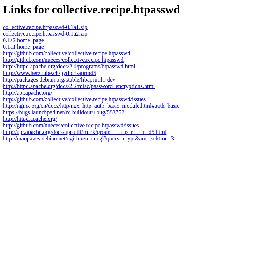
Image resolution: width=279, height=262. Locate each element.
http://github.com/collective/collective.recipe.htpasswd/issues (74, 99)
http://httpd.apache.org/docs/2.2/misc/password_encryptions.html (79, 86)
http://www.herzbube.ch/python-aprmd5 (49, 73)
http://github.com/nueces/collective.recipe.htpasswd (63, 60)
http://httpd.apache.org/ (30, 119)
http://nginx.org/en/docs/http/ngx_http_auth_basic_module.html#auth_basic (91, 106)
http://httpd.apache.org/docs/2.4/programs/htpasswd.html (69, 66)
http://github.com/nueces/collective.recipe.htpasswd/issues (71, 125)
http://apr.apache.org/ (27, 93)
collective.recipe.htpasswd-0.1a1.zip (45, 27)
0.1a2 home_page (23, 40)
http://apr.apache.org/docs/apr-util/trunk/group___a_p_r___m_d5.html (84, 132)
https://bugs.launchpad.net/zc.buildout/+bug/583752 (63, 112)
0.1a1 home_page (23, 47)
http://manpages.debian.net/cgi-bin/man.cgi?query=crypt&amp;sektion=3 (88, 138)
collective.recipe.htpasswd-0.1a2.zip (45, 34)
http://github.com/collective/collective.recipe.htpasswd (66, 53)
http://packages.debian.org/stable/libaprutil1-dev (59, 79)
